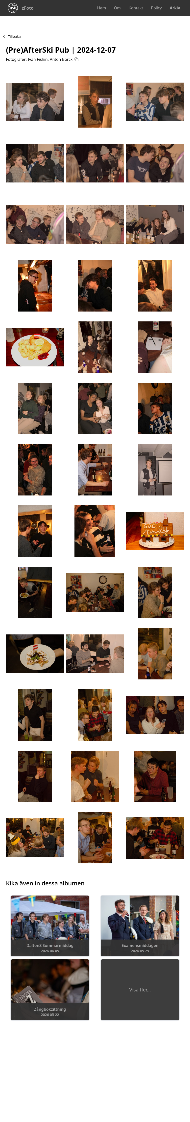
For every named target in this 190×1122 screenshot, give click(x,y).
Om (117, 8)
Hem (101, 8)
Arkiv (175, 8)
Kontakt (136, 8)
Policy (156, 8)
